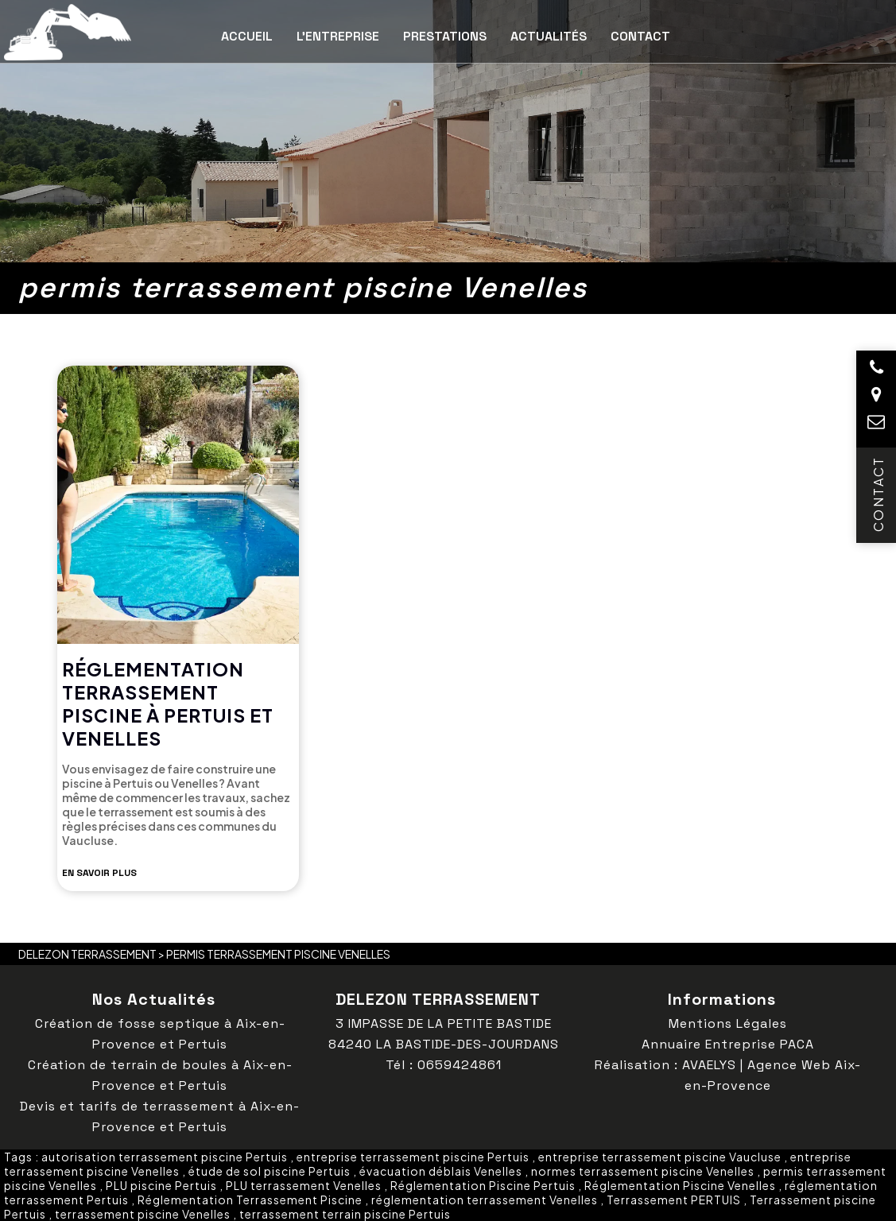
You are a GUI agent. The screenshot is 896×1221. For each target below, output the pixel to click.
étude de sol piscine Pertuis (269, 1171)
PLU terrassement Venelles (304, 1185)
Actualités (548, 36)
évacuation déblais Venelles (440, 1171)
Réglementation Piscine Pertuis (483, 1185)
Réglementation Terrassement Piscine (250, 1199)
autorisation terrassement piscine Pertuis (164, 1156)
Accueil (247, 36)
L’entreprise (338, 36)
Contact (640, 36)
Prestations (445, 36)
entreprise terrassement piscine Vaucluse (660, 1156)
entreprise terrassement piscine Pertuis (413, 1156)
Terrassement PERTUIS (674, 1199)
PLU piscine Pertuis (161, 1185)
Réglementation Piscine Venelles (680, 1185)
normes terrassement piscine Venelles (642, 1171)
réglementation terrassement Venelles (484, 1199)
